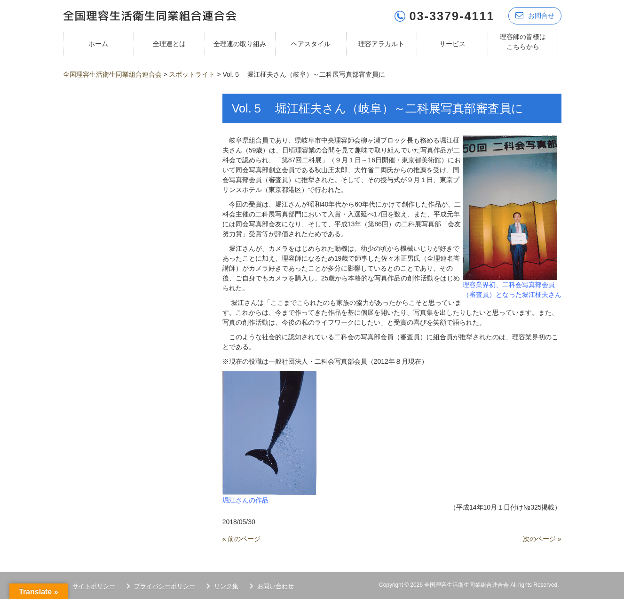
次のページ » (542, 538)
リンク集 (226, 585)
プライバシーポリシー (164, 585)
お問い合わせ (275, 585)
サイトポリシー (93, 585)
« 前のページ (241, 538)
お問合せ (534, 15)
